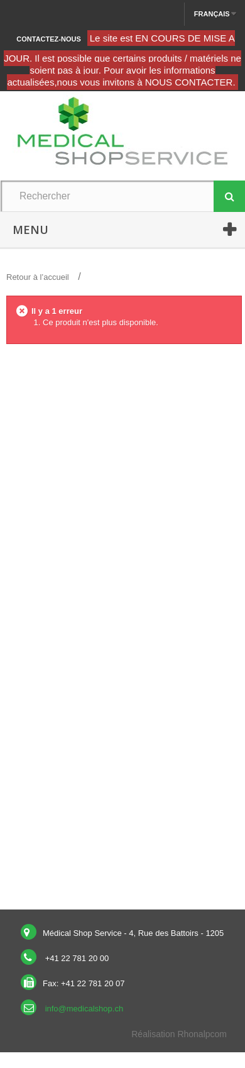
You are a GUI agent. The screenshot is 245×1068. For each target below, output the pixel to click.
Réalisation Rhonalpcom (179, 1034)
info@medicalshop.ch (84, 1008)
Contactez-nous (48, 39)
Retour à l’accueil (37, 277)
